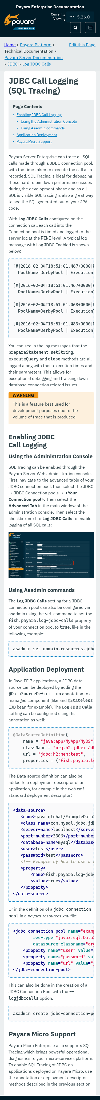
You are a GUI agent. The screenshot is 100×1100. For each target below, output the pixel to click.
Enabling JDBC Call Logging (39, 114)
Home (10, 44)
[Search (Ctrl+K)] (75, 27)
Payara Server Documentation (34, 57)
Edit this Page (82, 44)
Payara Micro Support (34, 141)
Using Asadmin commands (43, 128)
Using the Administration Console (49, 121)
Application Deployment (37, 134)
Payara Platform (35, 44)
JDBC (12, 64)
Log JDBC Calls (36, 64)
